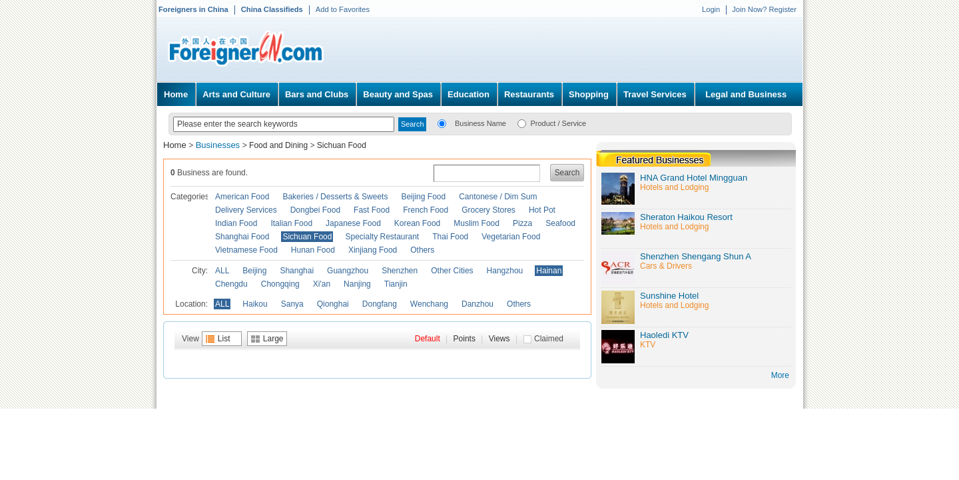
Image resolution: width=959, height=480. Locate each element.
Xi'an (321, 284)
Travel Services (655, 94)
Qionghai (333, 304)
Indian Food (236, 223)
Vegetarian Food (510, 236)
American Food (242, 196)
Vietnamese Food (246, 250)
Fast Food (372, 210)
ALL (222, 270)
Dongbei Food (315, 210)
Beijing (254, 270)
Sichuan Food (341, 145)
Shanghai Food (242, 236)
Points (465, 338)
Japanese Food (353, 223)
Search (567, 172)
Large (273, 338)
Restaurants (529, 94)
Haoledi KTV (664, 335)
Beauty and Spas (398, 94)
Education (468, 94)
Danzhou (477, 304)
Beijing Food (423, 196)
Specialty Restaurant (382, 236)
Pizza (522, 223)
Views (499, 338)
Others (422, 250)
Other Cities (452, 270)
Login (711, 9)
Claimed (548, 338)
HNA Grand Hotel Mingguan (693, 178)
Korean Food (417, 223)
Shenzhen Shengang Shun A (695, 256)
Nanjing (357, 284)
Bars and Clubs (316, 94)
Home (176, 94)
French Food (425, 210)
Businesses (219, 145)
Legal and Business (746, 94)
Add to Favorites (343, 9)
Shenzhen (400, 270)
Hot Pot (542, 210)
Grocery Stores (488, 210)
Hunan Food (313, 250)
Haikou (254, 304)
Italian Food (291, 223)
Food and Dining (278, 145)
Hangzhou (505, 270)
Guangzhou (347, 270)
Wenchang (429, 304)
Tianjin (396, 284)
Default (427, 338)
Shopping (589, 94)
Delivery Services (246, 210)
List (224, 338)
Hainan (548, 270)
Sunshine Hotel (669, 296)
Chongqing (280, 284)
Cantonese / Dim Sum (498, 196)
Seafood (560, 223)
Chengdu (231, 284)
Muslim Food (476, 223)
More (780, 375)
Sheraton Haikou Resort (686, 217)
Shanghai (297, 270)
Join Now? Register (764, 9)
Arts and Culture (236, 94)
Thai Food (450, 236)
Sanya (292, 304)
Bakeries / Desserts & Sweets (335, 196)
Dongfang (379, 304)
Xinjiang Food (372, 250)
